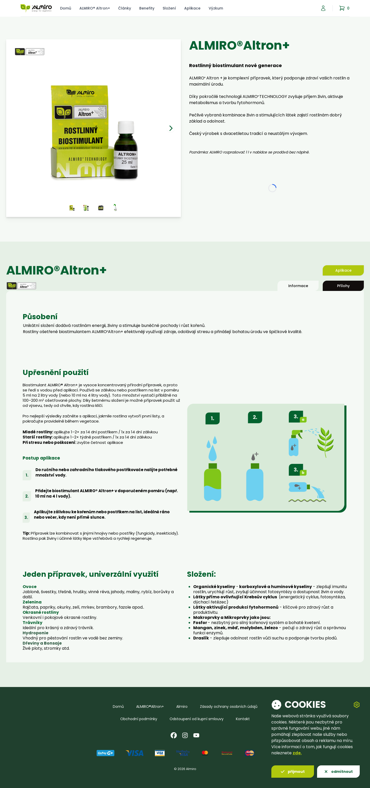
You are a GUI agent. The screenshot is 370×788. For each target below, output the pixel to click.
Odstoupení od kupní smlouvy (197, 718)
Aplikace (192, 8)
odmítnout (338, 771)
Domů (65, 8)
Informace (298, 285)
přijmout (293, 771)
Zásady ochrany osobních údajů (228, 706)
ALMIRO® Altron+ (94, 8)
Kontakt (243, 718)
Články (124, 8)
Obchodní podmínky (138, 718)
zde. (297, 753)
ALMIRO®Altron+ (150, 706)
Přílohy (343, 285)
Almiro (182, 706)
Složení (169, 8)
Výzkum (216, 8)
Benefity (146, 8)
